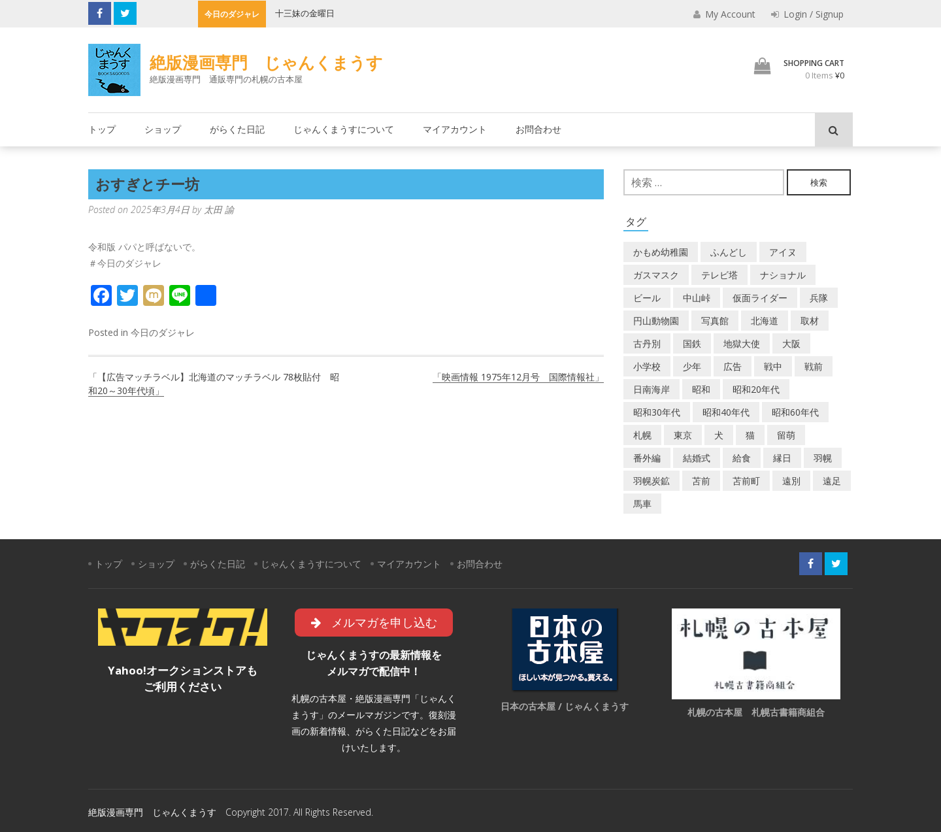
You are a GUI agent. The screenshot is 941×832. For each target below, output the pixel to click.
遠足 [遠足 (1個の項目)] (832, 480)
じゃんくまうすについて (343, 129)
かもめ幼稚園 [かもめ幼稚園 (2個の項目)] (660, 252)
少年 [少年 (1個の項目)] (692, 366)
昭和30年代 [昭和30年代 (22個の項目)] (656, 412)
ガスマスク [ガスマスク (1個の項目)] (656, 275)
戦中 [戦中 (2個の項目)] (773, 366)
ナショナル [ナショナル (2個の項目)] (783, 275)
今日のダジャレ (163, 332)
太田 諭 (219, 209)
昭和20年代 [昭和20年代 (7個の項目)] (756, 389)
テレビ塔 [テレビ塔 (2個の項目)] (719, 275)
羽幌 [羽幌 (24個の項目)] (823, 458)
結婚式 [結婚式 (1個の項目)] (696, 458)
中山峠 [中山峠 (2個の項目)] (696, 297)
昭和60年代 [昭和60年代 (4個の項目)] (795, 412)
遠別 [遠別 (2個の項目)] (791, 480)
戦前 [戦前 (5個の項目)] (813, 366)
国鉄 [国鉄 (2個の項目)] (692, 343)
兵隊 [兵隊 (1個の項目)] (819, 297)
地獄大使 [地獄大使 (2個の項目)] (741, 343)
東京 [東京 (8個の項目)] (683, 435)
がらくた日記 (237, 129)
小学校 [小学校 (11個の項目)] (647, 366)
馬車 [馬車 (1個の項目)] (642, 503)
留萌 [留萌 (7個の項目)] (786, 435)
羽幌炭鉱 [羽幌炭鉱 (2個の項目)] (651, 480)
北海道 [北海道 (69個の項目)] (764, 320)
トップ (102, 129)
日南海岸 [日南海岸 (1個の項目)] (651, 389)
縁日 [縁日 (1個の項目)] (782, 458)
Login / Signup (807, 14)
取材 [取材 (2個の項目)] (810, 320)
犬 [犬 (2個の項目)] (718, 435)
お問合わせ (538, 129)
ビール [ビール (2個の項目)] (647, 297)
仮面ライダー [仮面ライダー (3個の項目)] (760, 297)
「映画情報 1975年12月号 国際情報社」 (518, 377)
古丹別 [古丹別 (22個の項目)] (647, 343)
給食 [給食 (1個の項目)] (742, 458)
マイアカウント (455, 129)
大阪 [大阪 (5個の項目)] (791, 343)
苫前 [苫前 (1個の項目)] (701, 480)
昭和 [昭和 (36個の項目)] (701, 389)
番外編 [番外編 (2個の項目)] (647, 458)
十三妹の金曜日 (305, 13)
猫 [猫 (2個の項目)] (750, 435)
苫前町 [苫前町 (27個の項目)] (746, 480)
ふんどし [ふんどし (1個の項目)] (728, 252)
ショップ (162, 129)
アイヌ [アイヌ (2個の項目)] (783, 252)
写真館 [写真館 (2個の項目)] (715, 320)
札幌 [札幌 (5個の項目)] (642, 435)
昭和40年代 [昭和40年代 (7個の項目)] (726, 412)
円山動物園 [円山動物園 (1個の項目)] (656, 320)
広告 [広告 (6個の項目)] (732, 366)
